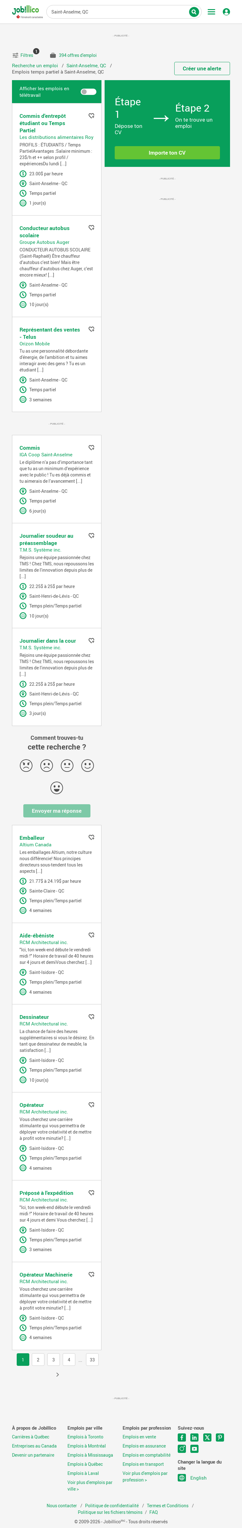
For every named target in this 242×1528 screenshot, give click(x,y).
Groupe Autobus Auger (44, 242)
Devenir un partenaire (33, 1455)
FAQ (153, 1512)
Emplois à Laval (83, 1473)
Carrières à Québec (30, 1437)
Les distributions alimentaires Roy (57, 137)
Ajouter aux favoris (91, 115)
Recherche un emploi (35, 65)
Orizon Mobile (35, 343)
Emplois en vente (139, 1437)
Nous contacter (62, 1506)
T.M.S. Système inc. (40, 550)
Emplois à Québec (85, 1464)
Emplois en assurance (144, 1446)
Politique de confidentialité (112, 1506)
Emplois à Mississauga (90, 1455)
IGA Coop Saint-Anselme (46, 454)
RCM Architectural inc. (44, 942)
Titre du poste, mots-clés (124, 11)
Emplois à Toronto (85, 1437)
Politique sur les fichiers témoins (110, 1512)
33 (92, 1360)
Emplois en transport (143, 1464)
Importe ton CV (167, 152)
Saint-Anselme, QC (86, 65)
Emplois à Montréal (86, 1446)
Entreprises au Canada (34, 1446)
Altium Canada (35, 844)
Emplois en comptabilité (146, 1455)
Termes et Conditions (168, 1506)
